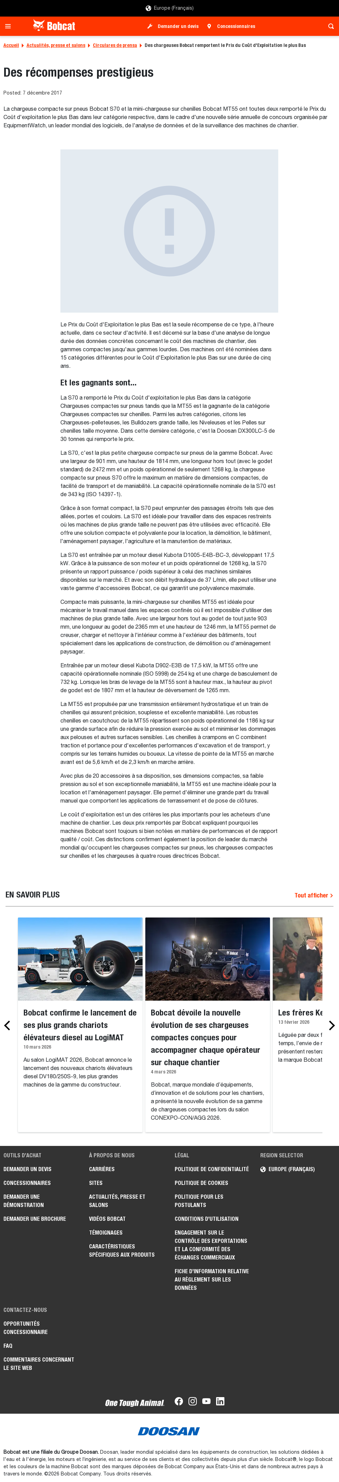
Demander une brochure (34, 1219)
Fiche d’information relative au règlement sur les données (212, 1279)
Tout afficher (313, 895)
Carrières (102, 1169)
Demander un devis (178, 26)
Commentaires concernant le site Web (38, 1363)
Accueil (11, 45)
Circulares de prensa (115, 45)
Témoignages (106, 1232)
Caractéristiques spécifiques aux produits (122, 1250)
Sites (96, 1183)
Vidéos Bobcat (107, 1219)
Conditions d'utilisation (207, 1219)
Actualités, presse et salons (56, 45)
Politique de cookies (201, 1183)
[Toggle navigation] (10, 26)
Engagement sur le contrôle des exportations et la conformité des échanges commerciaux (211, 1245)
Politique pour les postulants (199, 1201)
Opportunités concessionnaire (25, 1328)
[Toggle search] (329, 26)
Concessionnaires (236, 26)
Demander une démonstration (23, 1201)
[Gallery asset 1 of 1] (169, 231)
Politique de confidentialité (212, 1169)
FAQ (7, 1346)
